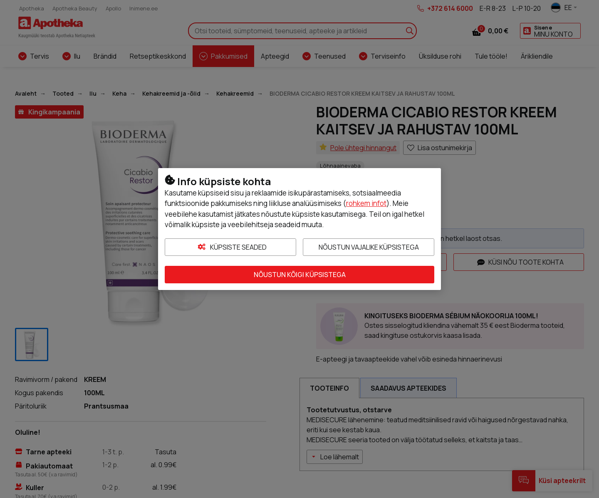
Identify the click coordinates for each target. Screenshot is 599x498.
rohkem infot (366, 203)
